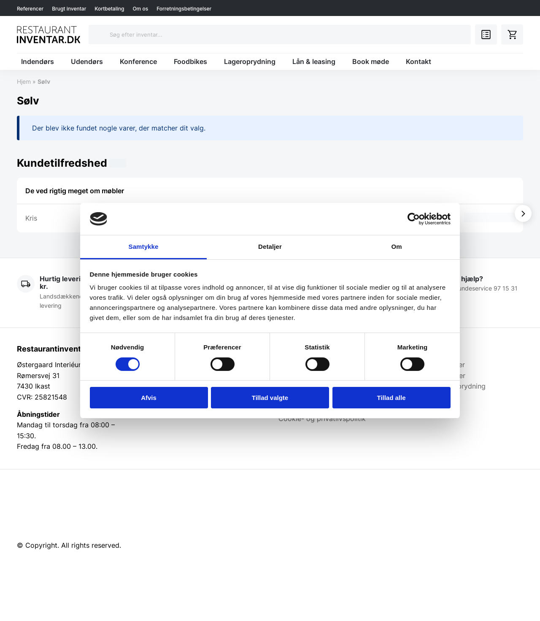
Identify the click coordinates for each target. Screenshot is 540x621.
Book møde (370, 61)
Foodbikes (190, 61)
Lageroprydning (249, 61)
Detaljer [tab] (270, 246)
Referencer (30, 8)
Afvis (149, 397)
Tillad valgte (270, 397)
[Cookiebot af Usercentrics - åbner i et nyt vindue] (414, 219)
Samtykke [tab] (144, 246)
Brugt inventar (69, 8)
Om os (140, 8)
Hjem (24, 81)
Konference (138, 61)
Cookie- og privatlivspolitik (322, 418)
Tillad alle (391, 397)
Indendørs (37, 61)
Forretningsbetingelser (184, 8)
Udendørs (87, 61)
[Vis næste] (523, 213)
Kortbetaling (109, 8)
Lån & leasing (313, 61)
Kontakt (418, 61)
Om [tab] (396, 246)
